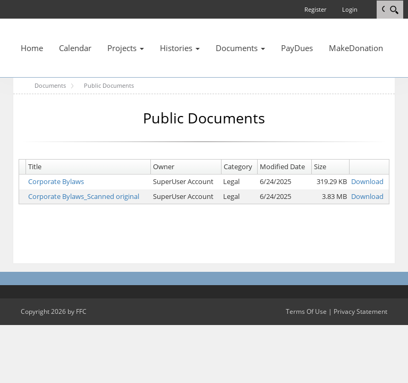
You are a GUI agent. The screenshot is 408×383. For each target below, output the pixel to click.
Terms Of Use (306, 311)
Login (350, 9)
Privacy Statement (360, 311)
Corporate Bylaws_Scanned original (83, 196)
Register (315, 9)
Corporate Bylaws (56, 181)
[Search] (394, 10)
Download (367, 181)
